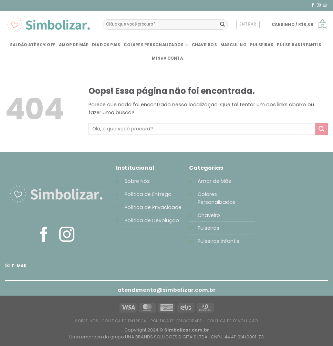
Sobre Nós (137, 181)
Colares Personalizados (156, 45)
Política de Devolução (152, 220)
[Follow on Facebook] (313, 5)
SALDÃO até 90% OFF (32, 45)
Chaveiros (204, 45)
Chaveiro (209, 215)
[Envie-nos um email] (325, 5)
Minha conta (167, 58)
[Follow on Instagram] (319, 5)
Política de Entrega (149, 194)
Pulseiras (261, 45)
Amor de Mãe (74, 45)
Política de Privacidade (153, 207)
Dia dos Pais (106, 45)
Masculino (233, 45)
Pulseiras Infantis (299, 45)
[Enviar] (222, 24)
